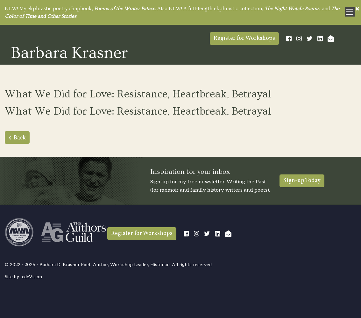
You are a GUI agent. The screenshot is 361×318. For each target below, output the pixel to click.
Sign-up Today (302, 181)
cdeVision (32, 276)
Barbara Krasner (69, 52)
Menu (350, 12)
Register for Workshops (244, 38)
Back (20, 138)
